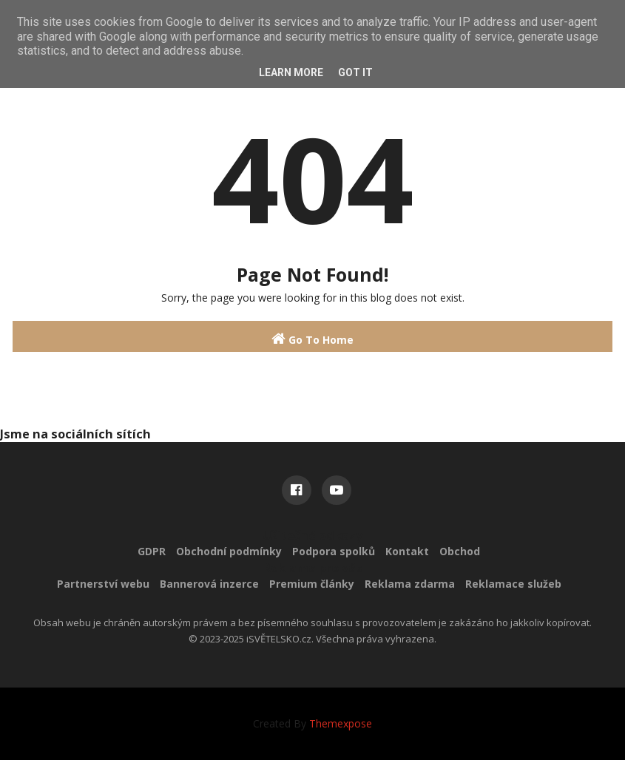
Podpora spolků (333, 551)
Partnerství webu (103, 584)
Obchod (459, 551)
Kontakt (407, 551)
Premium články (311, 584)
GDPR (152, 551)
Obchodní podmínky (229, 551)
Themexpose (340, 723)
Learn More (291, 72)
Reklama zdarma (410, 584)
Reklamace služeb (513, 584)
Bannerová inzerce (209, 584)
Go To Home (312, 339)
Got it (355, 72)
